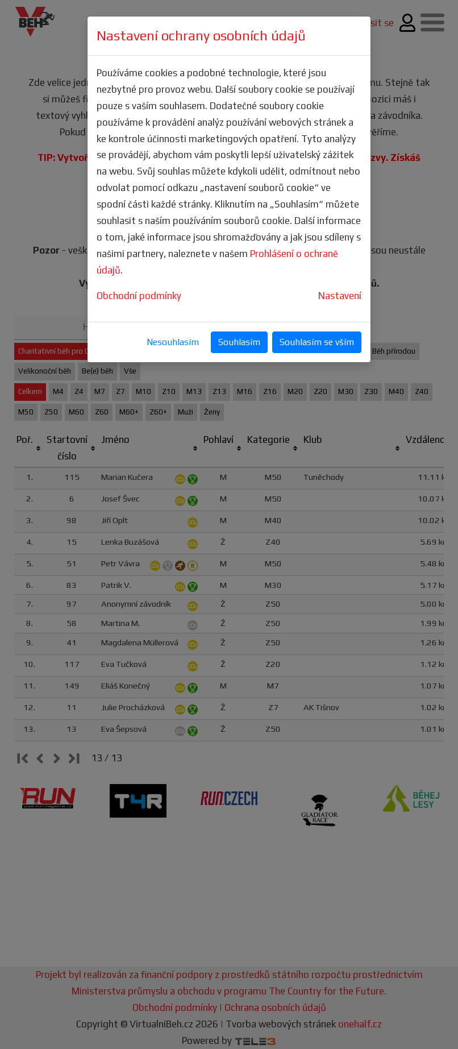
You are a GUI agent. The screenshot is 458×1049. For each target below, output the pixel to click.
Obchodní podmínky (139, 295)
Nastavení (339, 295)
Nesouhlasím (173, 342)
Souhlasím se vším (317, 342)
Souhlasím (239, 342)
